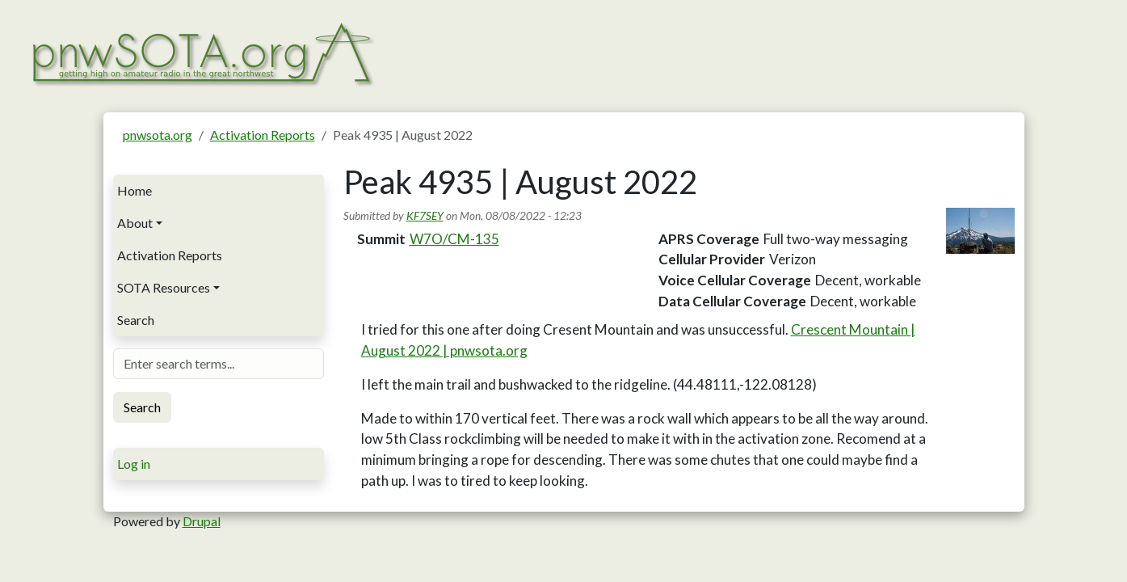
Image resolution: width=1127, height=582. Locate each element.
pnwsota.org (157, 134)
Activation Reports (262, 134)
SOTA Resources (163, 287)
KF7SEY (425, 215)
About (135, 222)
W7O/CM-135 (454, 238)
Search (135, 319)
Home (134, 190)
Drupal (202, 521)
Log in (133, 463)
